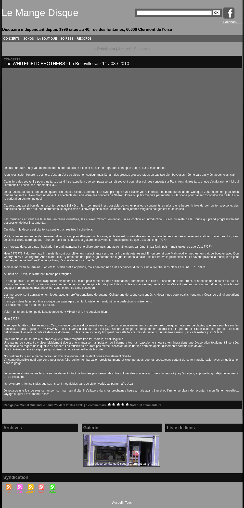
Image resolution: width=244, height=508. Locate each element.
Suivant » (142, 49)
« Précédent (104, 49)
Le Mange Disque (40, 12)
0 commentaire (96, 405)
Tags (128, 502)
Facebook (230, 22)
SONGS (28, 38)
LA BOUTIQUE (47, 38)
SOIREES (66, 38)
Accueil (124, 49)
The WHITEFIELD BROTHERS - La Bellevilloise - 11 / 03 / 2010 (66, 63)
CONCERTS (11, 38)
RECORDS (84, 38)
